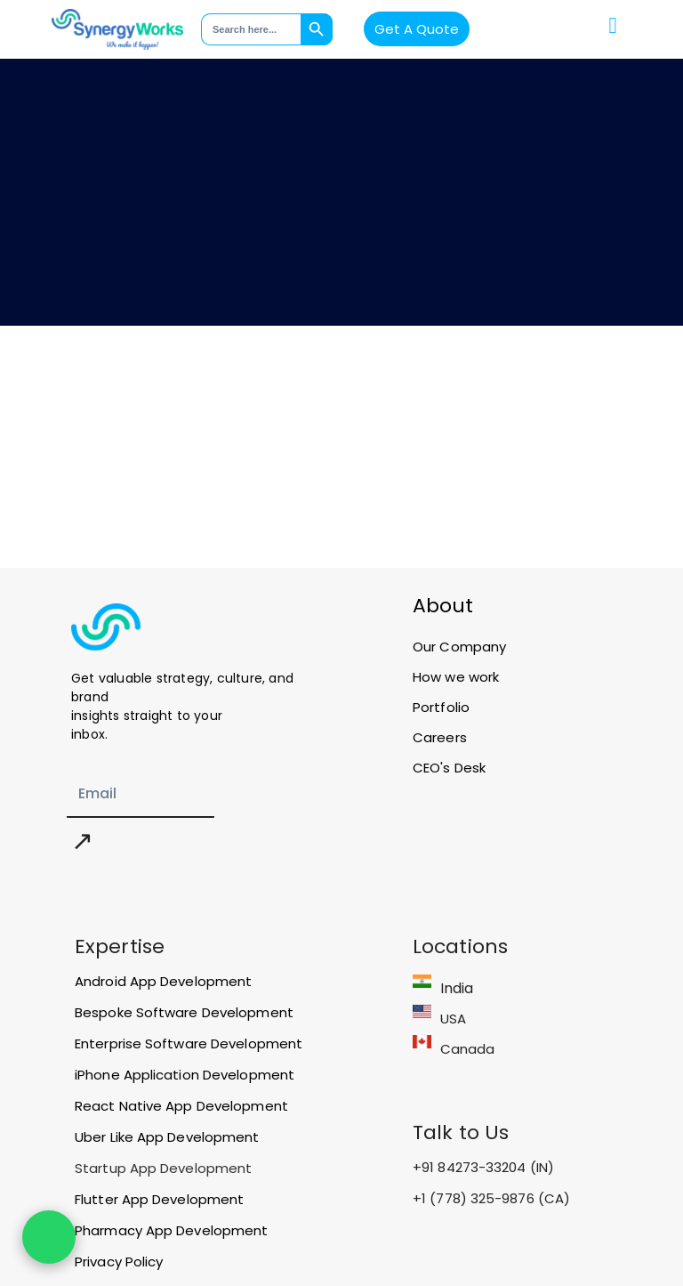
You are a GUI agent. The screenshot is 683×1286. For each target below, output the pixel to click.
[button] (613, 26)
